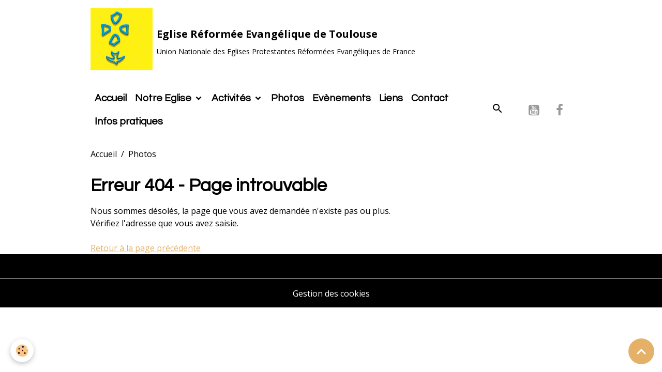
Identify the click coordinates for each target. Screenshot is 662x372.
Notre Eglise (164, 98)
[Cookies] (22, 350)
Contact (429, 98)
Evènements (341, 98)
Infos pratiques (129, 121)
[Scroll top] (641, 351)
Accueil (111, 98)
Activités (232, 98)
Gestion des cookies (331, 293)
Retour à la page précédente (146, 248)
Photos (287, 98)
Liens (391, 98)
